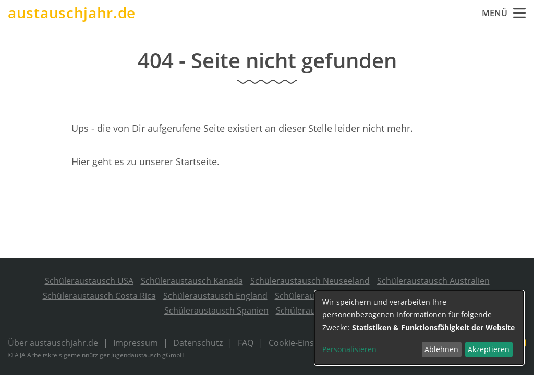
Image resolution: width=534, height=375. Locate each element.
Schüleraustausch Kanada (192, 280)
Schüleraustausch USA (89, 280)
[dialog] (419, 328)
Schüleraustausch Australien (433, 280)
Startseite (196, 161)
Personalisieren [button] (349, 349)
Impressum (135, 342)
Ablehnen (441, 349)
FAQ (245, 342)
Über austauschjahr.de (53, 342)
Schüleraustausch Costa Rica (99, 296)
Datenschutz (198, 342)
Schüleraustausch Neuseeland (310, 280)
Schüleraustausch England (215, 296)
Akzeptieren (488, 349)
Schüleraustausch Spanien (216, 310)
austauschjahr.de (72, 12)
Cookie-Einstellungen (310, 342)
